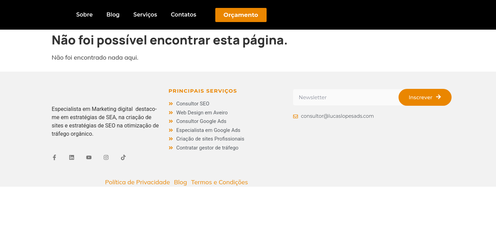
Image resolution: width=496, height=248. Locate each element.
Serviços (145, 14)
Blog (113, 14)
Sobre (84, 14)
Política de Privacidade (137, 182)
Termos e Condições (219, 182)
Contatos (183, 14)
